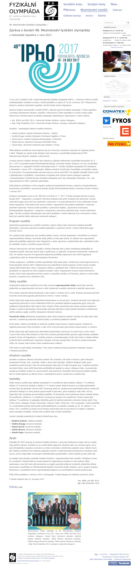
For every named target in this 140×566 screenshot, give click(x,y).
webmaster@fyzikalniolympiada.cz (29, 561)
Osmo (102, 15)
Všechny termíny (117, 47)
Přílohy (13, 487)
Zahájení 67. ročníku (110, 101)
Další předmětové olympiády (101, 559)
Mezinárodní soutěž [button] (94, 9)
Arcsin (26, 563)
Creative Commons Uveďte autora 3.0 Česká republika (36, 558)
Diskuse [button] (117, 10)
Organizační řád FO (117, 554)
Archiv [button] (90, 15)
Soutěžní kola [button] (73, 4)
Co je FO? (103, 554)
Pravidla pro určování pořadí (113, 556)
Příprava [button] (69, 9)
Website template (15, 563)
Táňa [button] (114, 4)
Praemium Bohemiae (122, 559)
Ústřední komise (72, 15)
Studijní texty (96, 4)
